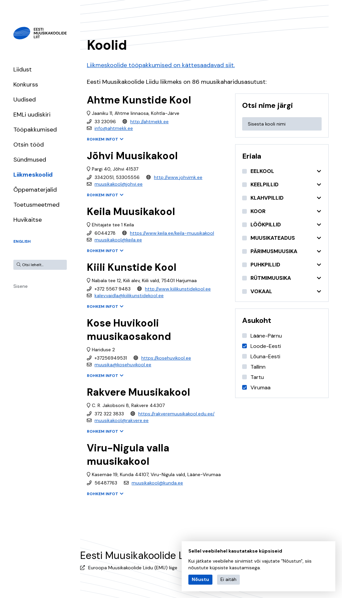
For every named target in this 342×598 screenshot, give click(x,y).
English (22, 241)
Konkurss (25, 84)
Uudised (24, 99)
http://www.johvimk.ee (178, 177)
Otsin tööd (28, 144)
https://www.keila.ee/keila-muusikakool (172, 233)
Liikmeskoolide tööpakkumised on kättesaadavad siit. (161, 65)
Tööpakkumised (35, 129)
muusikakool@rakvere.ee (122, 420)
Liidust (22, 69)
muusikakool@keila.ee (118, 240)
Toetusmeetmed (36, 204)
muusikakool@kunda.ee (157, 483)
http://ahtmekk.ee (149, 122)
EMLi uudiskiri (31, 114)
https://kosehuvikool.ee (166, 358)
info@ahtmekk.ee (114, 128)
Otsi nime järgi (267, 105)
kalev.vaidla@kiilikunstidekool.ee (129, 295)
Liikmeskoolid (33, 174)
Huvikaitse (27, 219)
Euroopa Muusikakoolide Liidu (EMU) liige (132, 568)
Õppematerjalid (35, 189)
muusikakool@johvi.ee (119, 184)
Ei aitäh (228, 579)
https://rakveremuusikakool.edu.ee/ (176, 414)
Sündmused (29, 159)
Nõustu (200, 579)
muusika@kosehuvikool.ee (123, 365)
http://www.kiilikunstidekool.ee (178, 289)
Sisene (20, 286)
